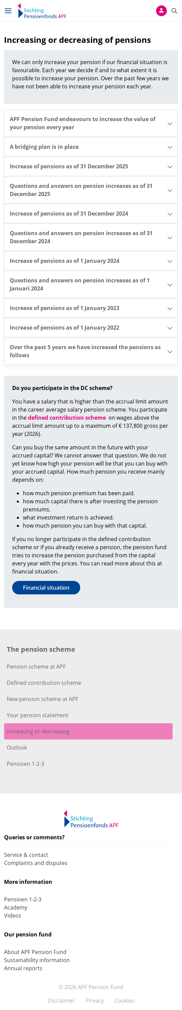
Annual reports (23, 968)
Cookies (124, 1000)
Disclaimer (61, 1000)
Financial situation (46, 587)
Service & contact (26, 855)
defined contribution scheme (67, 417)
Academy (15, 907)
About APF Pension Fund (35, 952)
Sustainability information (37, 960)
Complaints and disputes (35, 863)
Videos (12, 915)
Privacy (95, 1000)
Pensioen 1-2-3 (22, 899)
